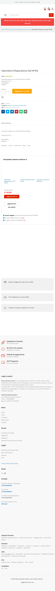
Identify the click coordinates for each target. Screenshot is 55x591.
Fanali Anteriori (45, 546)
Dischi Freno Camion (25, 537)
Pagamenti (4, 435)
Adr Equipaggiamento (7, 554)
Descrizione (6, 123)
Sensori (3, 539)
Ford (14, 20)
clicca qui (4, 504)
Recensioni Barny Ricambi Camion (11, 440)
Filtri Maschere (5, 556)
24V (6, 568)
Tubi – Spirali (29, 562)
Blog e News (5, 420)
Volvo (45, 20)
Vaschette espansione (19, 105)
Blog (32, 2)
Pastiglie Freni (38, 537)
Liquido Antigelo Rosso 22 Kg (27, 180)
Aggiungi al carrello (22, 91)
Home (17, 2)
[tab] (7, 124)
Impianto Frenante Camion (9, 537)
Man (22, 20)
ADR (49, 20)
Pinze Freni (47, 537)
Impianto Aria (5, 562)
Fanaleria (4, 546)
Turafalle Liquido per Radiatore (43, 180)
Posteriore (21, 546)
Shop (21, 2)
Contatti (37, 2)
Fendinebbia (12, 546)
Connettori (36, 546)
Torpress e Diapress (17, 562)
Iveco (18, 20)
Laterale (28, 546)
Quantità (3, 89)
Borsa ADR (19, 554)
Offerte (6, 20)
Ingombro (19, 548)
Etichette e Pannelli (47, 554)
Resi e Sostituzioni (7, 452)
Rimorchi (27, 23)
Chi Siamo (27, 2)
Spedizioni (4, 438)
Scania (40, 20)
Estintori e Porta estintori (32, 554)
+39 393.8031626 (6, 485)
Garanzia (4, 455)
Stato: (3, 76)
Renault (34, 20)
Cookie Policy (14, 463)
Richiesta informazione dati (9, 450)
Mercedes (28, 20)
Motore (10, 105)
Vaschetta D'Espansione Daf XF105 (9, 181)
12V (2, 568)
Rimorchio (27, 548)
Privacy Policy (5, 463)
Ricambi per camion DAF (11, 107)
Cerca (51, 15)
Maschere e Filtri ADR (18, 556)
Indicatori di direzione (8, 548)
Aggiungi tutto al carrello (12, 197)
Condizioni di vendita (7, 433)
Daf (11, 20)
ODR (2, 457)
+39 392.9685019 (6, 491)
